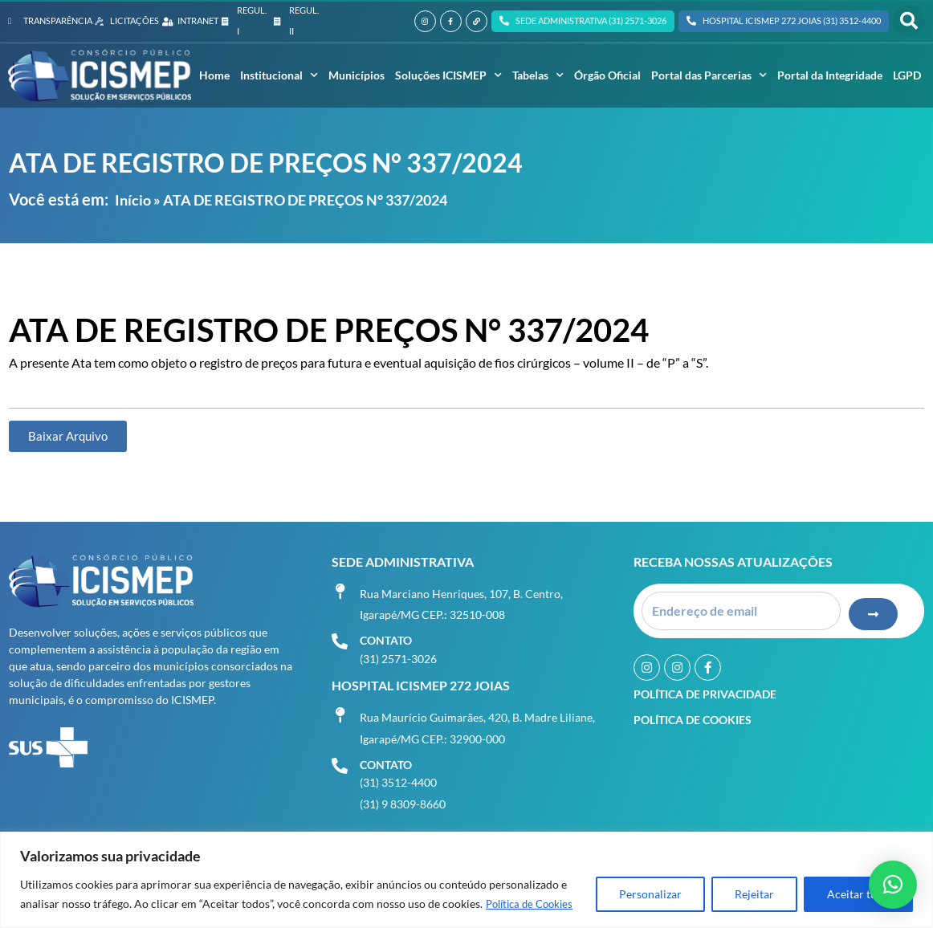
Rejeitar (754, 895)
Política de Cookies (533, 904)
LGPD (907, 75)
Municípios (356, 75)
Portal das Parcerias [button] (709, 75)
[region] (466, 880)
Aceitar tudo (858, 895)
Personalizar (650, 895)
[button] (909, 21)
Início (133, 200)
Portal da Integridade (829, 75)
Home (214, 75)
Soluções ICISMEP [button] (448, 75)
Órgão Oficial (607, 75)
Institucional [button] (279, 75)
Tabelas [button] (538, 75)
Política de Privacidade (705, 689)
